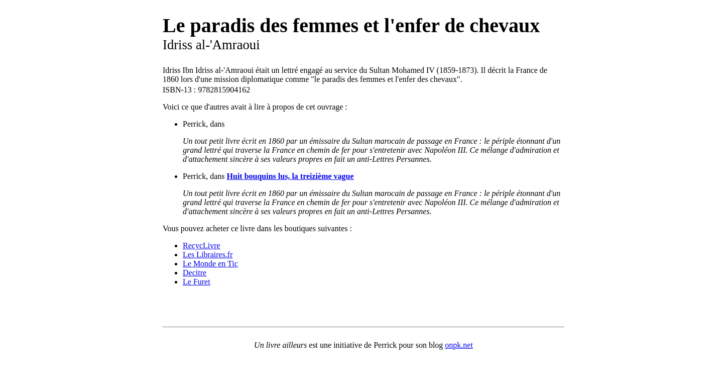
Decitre (194, 272)
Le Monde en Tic (210, 263)
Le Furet (196, 281)
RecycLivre (201, 245)
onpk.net (459, 345)
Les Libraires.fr (208, 254)
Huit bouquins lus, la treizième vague (290, 176)
